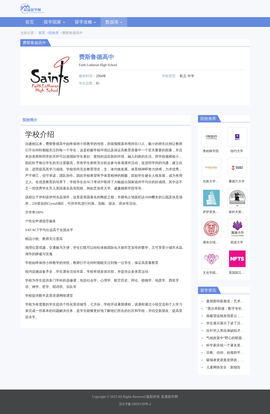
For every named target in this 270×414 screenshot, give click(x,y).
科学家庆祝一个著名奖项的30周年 (232, 345)
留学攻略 (85, 22)
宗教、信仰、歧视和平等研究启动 (232, 353)
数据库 (113, 22)
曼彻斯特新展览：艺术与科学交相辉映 (235, 301)
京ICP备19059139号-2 (135, 404)
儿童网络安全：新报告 (223, 367)
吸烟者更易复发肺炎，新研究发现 (232, 360)
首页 (29, 22)
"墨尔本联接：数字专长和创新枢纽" (233, 308)
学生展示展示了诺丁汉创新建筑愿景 (233, 323)
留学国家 (54, 22)
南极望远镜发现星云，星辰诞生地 (232, 316)
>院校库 (53, 33)
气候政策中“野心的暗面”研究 (228, 338)
